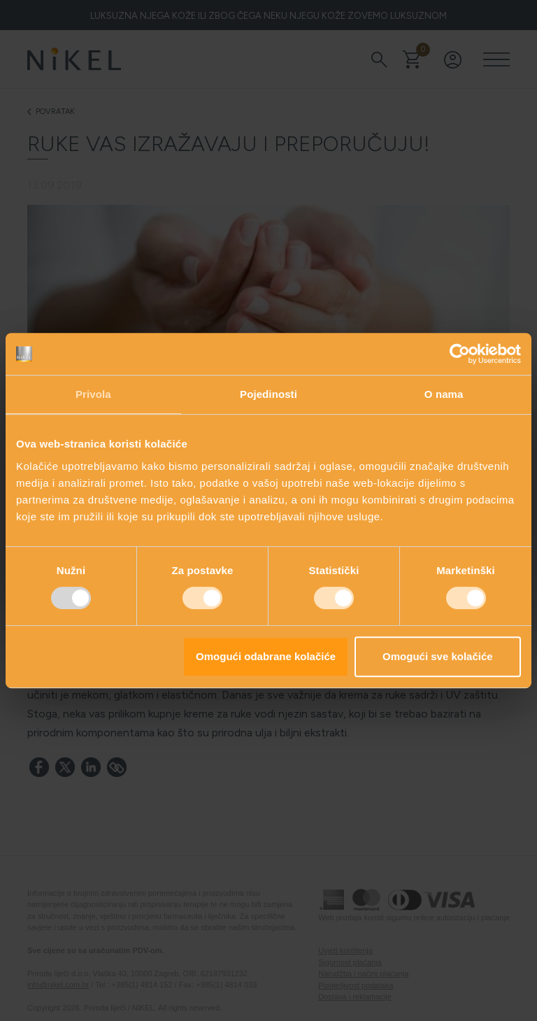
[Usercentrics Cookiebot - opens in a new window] (460, 353)
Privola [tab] (93, 394)
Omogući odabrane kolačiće (266, 656)
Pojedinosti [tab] (268, 394)
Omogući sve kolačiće (437, 656)
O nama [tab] (444, 394)
